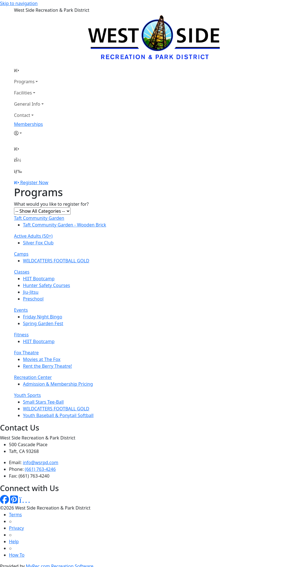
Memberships (28, 124)
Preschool (33, 299)
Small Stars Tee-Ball (43, 402)
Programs (24, 81)
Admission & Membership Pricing (58, 384)
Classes (21, 272)
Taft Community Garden (39, 218)
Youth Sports (27, 395)
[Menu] (18, 171)
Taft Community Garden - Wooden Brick (64, 225)
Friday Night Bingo (42, 317)
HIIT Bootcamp (39, 279)
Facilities (23, 93)
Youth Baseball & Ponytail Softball (58, 415)
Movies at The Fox (41, 359)
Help (14, 541)
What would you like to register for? (51, 204)
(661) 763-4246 (40, 469)
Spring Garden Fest (43, 323)
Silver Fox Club (38, 243)
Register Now (34, 182)
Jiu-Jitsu (30, 292)
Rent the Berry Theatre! (47, 366)
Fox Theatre (26, 353)
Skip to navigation (19, 3)
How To (16, 555)
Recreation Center (33, 377)
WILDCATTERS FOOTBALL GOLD (56, 261)
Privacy (16, 528)
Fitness (21, 335)
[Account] (29, 133)
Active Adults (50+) (33, 236)
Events (21, 310)
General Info (27, 104)
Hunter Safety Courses (46, 285)
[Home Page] (29, 70)
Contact (22, 115)
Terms (15, 515)
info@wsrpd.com (41, 462)
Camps (21, 254)
